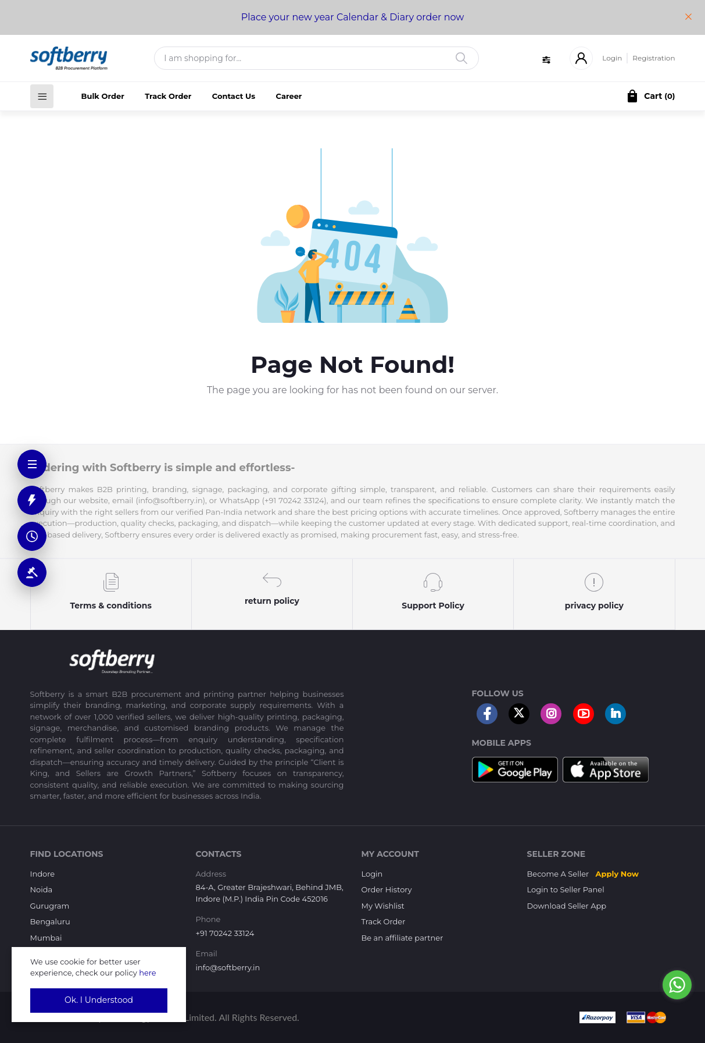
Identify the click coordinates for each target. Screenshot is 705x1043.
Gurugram (50, 905)
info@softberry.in (228, 967)
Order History (387, 889)
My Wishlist (383, 905)
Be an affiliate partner (402, 937)
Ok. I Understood (99, 1000)
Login (612, 58)
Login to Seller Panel (565, 889)
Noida (41, 889)
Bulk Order (102, 96)
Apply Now (617, 873)
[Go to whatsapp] (677, 984)
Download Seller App (567, 905)
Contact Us (233, 96)
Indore (42, 873)
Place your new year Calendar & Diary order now (352, 17)
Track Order (168, 96)
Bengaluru (50, 921)
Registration (653, 58)
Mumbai (46, 937)
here (147, 972)
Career (289, 96)
